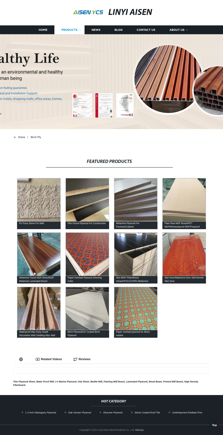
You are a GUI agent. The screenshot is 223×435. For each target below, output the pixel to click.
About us (176, 29)
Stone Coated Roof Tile (152, 412)
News (96, 29)
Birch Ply (36, 137)
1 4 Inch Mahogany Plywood (45, 412)
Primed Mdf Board (173, 381)
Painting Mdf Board (114, 381)
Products (69, 29)
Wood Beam (155, 381)
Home (43, 29)
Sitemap (139, 430)
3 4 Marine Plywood (66, 381)
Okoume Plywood (118, 412)
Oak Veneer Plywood (84, 412)
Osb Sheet (83, 381)
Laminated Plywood (136, 381)
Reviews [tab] (81, 359)
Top (214, 426)
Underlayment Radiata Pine (192, 412)
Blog (119, 29)
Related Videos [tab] (49, 359)
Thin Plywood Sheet (24, 381)
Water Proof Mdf (45, 381)
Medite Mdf (96, 381)
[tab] (21, 359)
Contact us (146, 29)
